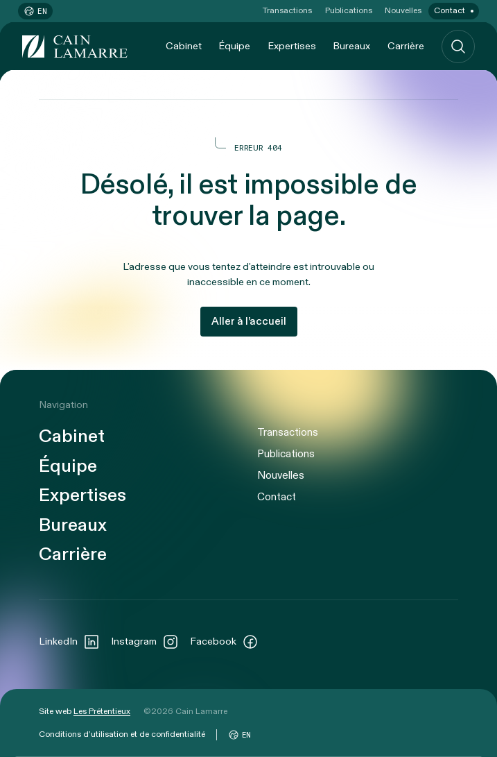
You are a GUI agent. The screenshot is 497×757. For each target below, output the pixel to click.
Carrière (405, 46)
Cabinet (184, 46)
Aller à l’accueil (248, 321)
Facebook (224, 641)
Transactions (287, 10)
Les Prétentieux (101, 711)
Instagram (145, 641)
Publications (348, 10)
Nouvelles (403, 10)
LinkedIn (69, 641)
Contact (449, 10)
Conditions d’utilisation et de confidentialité (122, 734)
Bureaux (351, 46)
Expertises (292, 46)
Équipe (234, 46)
